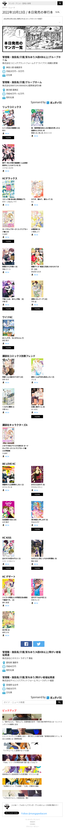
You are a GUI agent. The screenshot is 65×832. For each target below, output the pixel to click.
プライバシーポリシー (32, 826)
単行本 (7, 133)
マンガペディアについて (32, 819)
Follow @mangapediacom (34, 813)
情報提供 (32, 822)
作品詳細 (8, 138)
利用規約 (32, 824)
